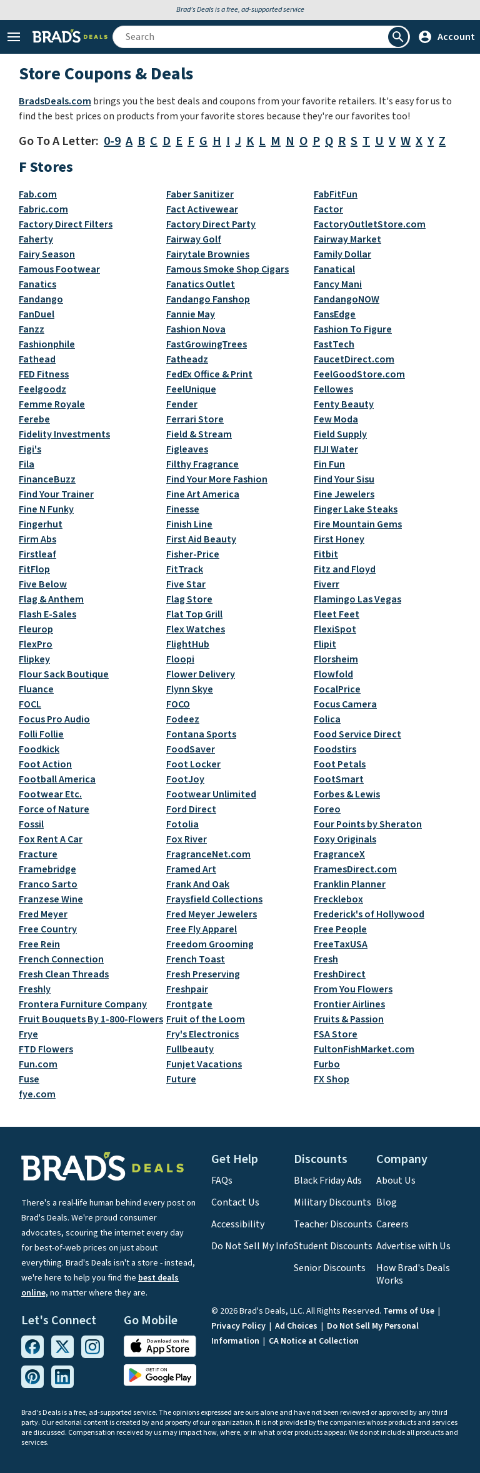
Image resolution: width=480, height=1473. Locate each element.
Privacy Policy (239, 1326)
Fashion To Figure (353, 329)
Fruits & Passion (349, 1019)
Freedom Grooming (210, 944)
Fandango (41, 299)
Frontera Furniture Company (83, 1004)
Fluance (36, 689)
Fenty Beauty (344, 404)
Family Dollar (342, 254)
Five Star (186, 584)
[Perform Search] (398, 37)
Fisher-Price (192, 554)
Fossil (31, 824)
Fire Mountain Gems (358, 524)
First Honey (339, 539)
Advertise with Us (413, 1246)
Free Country (48, 929)
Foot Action (45, 764)
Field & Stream (199, 434)
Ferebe (34, 419)
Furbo (327, 1064)
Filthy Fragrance (202, 464)
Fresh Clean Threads (64, 974)
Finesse (182, 509)
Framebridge (47, 869)
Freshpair (187, 989)
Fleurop (36, 629)
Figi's (30, 449)
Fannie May (190, 314)
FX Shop (331, 1079)
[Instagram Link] (92, 1346)
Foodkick (39, 749)
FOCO (178, 704)
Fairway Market (347, 239)
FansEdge (335, 314)
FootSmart (339, 779)
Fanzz (31, 329)
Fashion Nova (196, 329)
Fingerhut (40, 524)
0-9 (112, 141)
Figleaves (187, 449)
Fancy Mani (338, 284)
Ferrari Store (195, 419)
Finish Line (189, 524)
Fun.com (38, 1064)
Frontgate (189, 1004)
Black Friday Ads (328, 1180)
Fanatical (334, 269)
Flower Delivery (200, 674)
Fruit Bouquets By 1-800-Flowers (91, 1019)
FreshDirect (340, 974)
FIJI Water (336, 449)
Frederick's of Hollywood (369, 914)
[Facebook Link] (32, 1346)
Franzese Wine (51, 899)
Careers (392, 1224)
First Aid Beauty (201, 539)
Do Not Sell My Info (252, 1246)
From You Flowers (353, 989)
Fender (182, 404)
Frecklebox (338, 899)
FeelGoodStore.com (359, 374)
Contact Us (235, 1202)
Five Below (43, 584)
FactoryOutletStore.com (370, 224)
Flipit (325, 644)
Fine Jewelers (344, 494)
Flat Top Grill (194, 614)
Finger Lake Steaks (356, 509)
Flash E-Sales (47, 614)
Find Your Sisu (344, 479)
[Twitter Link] (62, 1346)
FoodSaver (190, 749)
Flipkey (34, 659)
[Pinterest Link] (32, 1376)
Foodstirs (335, 749)
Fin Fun (329, 464)
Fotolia (182, 824)
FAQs (221, 1180)
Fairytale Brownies (207, 254)
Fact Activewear (202, 209)
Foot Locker (193, 764)
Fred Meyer (43, 914)
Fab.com (38, 194)
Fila (26, 464)
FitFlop (34, 569)
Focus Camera (345, 704)
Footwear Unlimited (211, 794)
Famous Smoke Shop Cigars (227, 269)
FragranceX (339, 854)
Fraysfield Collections (214, 899)
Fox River (186, 839)
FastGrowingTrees (206, 344)
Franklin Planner (350, 884)
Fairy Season (47, 254)
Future (181, 1079)
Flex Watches (195, 629)
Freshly (35, 989)
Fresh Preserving (203, 974)
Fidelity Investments (64, 434)
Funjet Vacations (204, 1064)
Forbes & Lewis (347, 794)
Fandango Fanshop (208, 299)
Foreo (327, 809)
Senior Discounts (330, 1268)
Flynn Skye (189, 689)
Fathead (37, 359)
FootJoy (185, 779)
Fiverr (326, 584)
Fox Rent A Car (50, 839)
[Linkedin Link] (62, 1376)
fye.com (37, 1094)
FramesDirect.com (355, 869)
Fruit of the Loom (205, 1019)
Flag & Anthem (51, 599)
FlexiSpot (335, 629)
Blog (386, 1202)
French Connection (61, 959)
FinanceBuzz (47, 479)
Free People (340, 929)
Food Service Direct (357, 734)
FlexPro (35, 644)
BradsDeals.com (55, 101)
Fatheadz (187, 359)
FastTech (334, 344)
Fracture (38, 854)
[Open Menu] (14, 37)
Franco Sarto (48, 884)
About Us (396, 1180)
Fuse (29, 1079)
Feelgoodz (42, 389)
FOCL (30, 704)
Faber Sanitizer (200, 194)
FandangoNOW (346, 299)
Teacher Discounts (333, 1224)
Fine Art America (202, 494)
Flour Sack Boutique (64, 674)
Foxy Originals (345, 839)
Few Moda (336, 419)
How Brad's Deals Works (413, 1274)
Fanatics (37, 284)
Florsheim (336, 659)
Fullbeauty (190, 1049)
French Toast (195, 959)
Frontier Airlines (349, 1004)
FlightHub (187, 644)
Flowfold (333, 674)
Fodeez (182, 719)
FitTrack (184, 569)
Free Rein (39, 944)
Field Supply (340, 434)
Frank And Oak (197, 884)
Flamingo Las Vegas (357, 599)
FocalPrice (337, 689)
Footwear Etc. (50, 794)
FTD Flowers (46, 1049)
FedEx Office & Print (209, 374)
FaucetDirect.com (354, 359)
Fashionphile (47, 344)
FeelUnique (191, 389)
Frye (28, 1034)
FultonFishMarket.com (364, 1049)
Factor (328, 209)
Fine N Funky (46, 509)
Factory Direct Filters (65, 224)
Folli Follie (41, 734)
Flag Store (189, 599)
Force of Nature (54, 809)
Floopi (180, 659)
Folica (327, 719)
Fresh (326, 959)
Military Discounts (332, 1202)
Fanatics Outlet (200, 284)
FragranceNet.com (208, 854)
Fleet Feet (336, 614)
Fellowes (333, 389)
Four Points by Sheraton (368, 824)
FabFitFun (336, 194)
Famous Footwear (59, 269)
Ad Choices (297, 1326)
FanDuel (36, 314)
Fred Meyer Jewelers (211, 914)
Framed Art (191, 869)
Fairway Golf (193, 239)
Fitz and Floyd (345, 569)
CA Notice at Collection (314, 1341)
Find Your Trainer (56, 494)
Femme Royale (52, 404)
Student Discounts (333, 1246)
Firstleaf (37, 554)
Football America (57, 779)
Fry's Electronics (202, 1034)
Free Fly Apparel (201, 929)
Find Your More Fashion (217, 479)
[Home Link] (70, 37)
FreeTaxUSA (341, 944)
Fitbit (326, 554)
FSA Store (336, 1034)
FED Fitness (44, 374)
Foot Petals (340, 764)
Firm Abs (37, 539)
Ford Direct (191, 809)
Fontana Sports (201, 734)
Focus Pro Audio (54, 719)
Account (446, 36)
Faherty (36, 239)
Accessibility (237, 1224)
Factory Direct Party (211, 224)
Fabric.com (43, 209)
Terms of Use (409, 1311)
